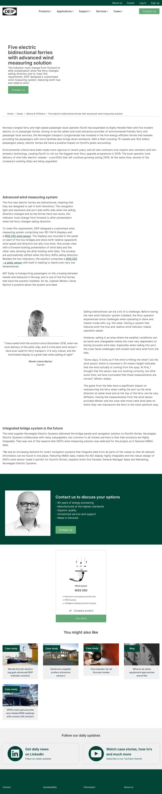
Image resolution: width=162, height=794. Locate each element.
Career (131, 2)
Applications (64, 11)
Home (10, 113)
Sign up (155, 2)
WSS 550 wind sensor (18, 236)
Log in (142, 2)
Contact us (149, 11)
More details (81, 618)
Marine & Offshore (35, 113)
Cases (117, 11)
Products (44, 11)
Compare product (81, 610)
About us (117, 2)
